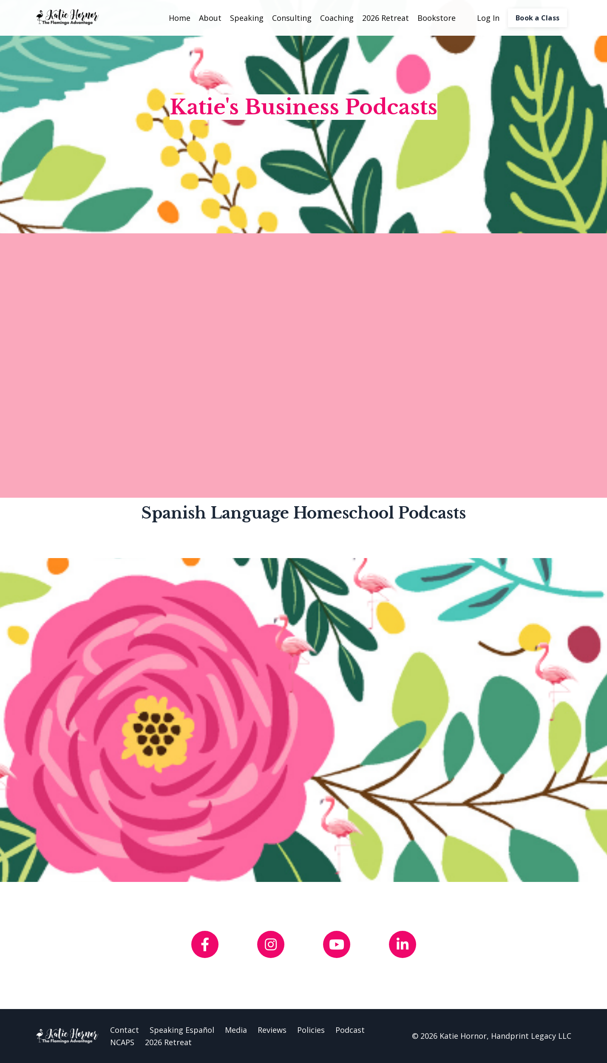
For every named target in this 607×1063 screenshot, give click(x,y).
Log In (488, 18)
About (210, 18)
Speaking (247, 18)
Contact (124, 1030)
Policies (311, 1030)
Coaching (337, 18)
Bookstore (436, 18)
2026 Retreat (385, 18)
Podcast (350, 1030)
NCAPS (122, 1042)
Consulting (292, 18)
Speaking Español (182, 1030)
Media (236, 1030)
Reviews (272, 1030)
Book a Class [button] (537, 18)
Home (179, 18)
